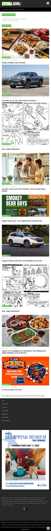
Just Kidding (5, 410)
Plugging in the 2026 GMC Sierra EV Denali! (19, 101)
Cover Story (5, 215)
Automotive (5, 95)
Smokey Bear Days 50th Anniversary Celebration (22, 221)
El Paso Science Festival (12, 390)
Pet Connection (6, 420)
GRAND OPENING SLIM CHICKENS (9, 9)
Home (3, 400)
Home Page (14, 20)
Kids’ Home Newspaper (10, 149)
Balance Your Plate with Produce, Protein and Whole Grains (24, 190)
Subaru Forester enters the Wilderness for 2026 (22, 261)
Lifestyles (5, 183)
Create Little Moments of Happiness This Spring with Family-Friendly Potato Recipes (24, 352)
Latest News (5, 57)
